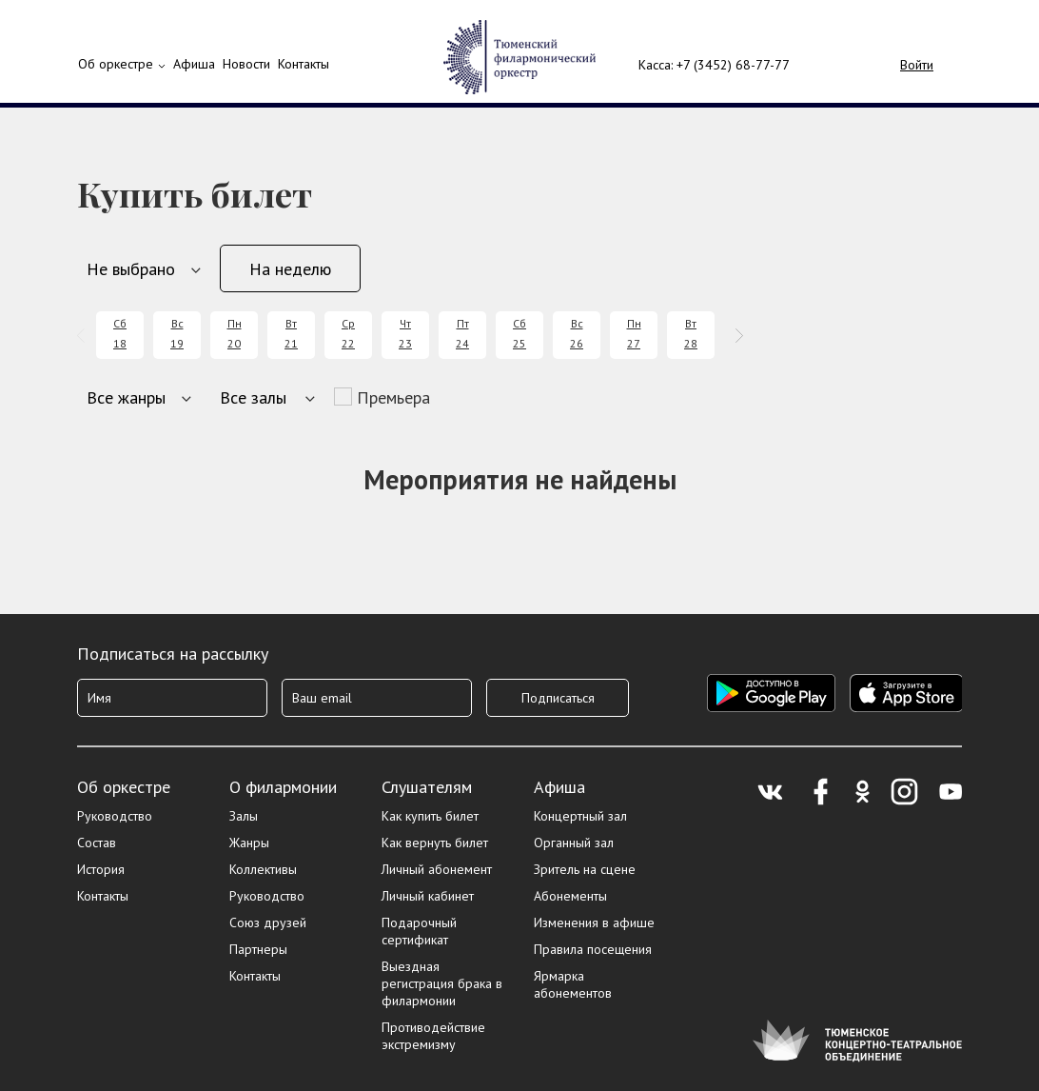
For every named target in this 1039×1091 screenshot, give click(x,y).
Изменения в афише (594, 922)
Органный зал (574, 842)
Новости (246, 63)
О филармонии (283, 787)
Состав (96, 842)
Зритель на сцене (585, 869)
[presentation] (84, 335)
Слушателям (427, 787)
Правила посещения (593, 949)
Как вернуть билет (435, 842)
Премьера (393, 397)
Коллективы (263, 869)
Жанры (249, 842)
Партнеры (258, 949)
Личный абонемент (437, 869)
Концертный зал (580, 815)
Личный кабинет (428, 895)
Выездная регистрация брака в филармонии (442, 983)
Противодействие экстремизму (433, 1036)
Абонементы (570, 895)
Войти (916, 64)
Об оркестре (115, 63)
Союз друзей (267, 922)
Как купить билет (430, 815)
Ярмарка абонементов (573, 984)
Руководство (114, 815)
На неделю (290, 269)
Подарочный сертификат (419, 931)
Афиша (559, 787)
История (101, 869)
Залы (243, 815)
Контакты (303, 63)
